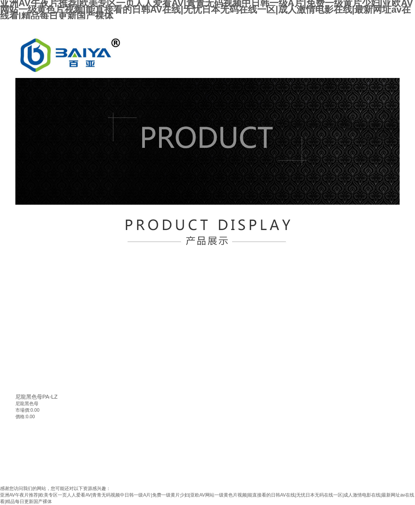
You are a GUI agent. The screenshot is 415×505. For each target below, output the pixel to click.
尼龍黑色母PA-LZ (36, 397)
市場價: (22, 410)
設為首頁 (361, 26)
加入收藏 (388, 26)
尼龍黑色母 (26, 403)
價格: (20, 416)
